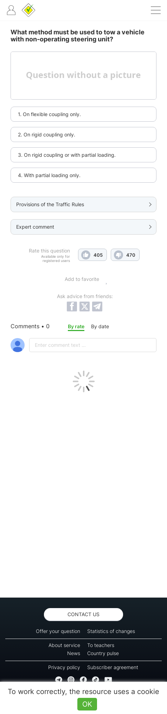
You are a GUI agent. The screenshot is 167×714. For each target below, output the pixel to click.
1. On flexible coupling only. (49, 114)
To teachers (100, 645)
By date (100, 326)
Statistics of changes (111, 631)
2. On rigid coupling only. (46, 134)
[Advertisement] (83, 493)
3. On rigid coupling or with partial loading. (67, 155)
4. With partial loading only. (49, 175)
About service (64, 645)
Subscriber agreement (112, 667)
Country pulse (103, 653)
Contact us (83, 614)
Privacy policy (64, 667)
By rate (76, 326)
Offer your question (58, 631)
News (73, 653)
